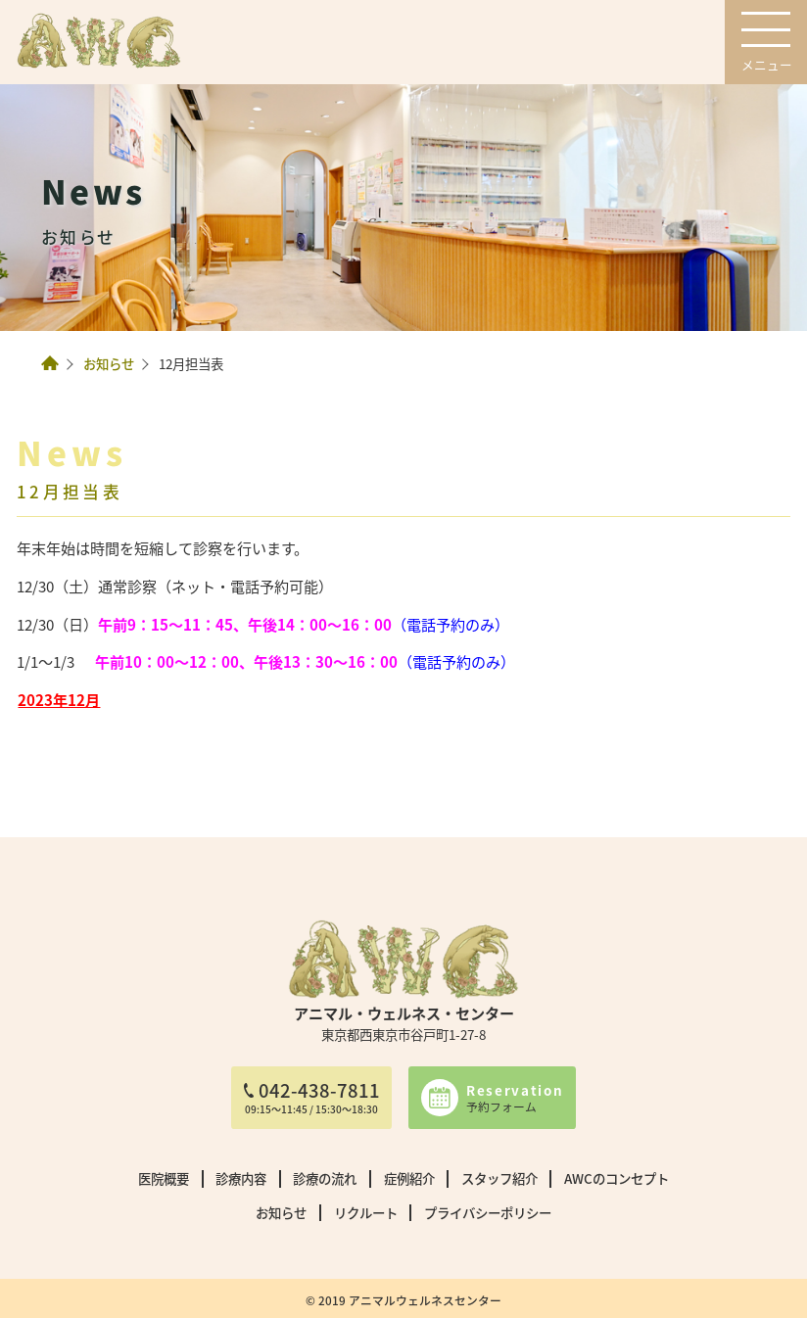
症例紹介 (409, 1178)
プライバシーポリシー (487, 1212)
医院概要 (163, 1178)
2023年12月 (59, 699)
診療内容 (240, 1178)
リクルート (366, 1212)
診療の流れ (324, 1178)
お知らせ (108, 363)
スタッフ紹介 (499, 1178)
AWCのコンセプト (616, 1178)
